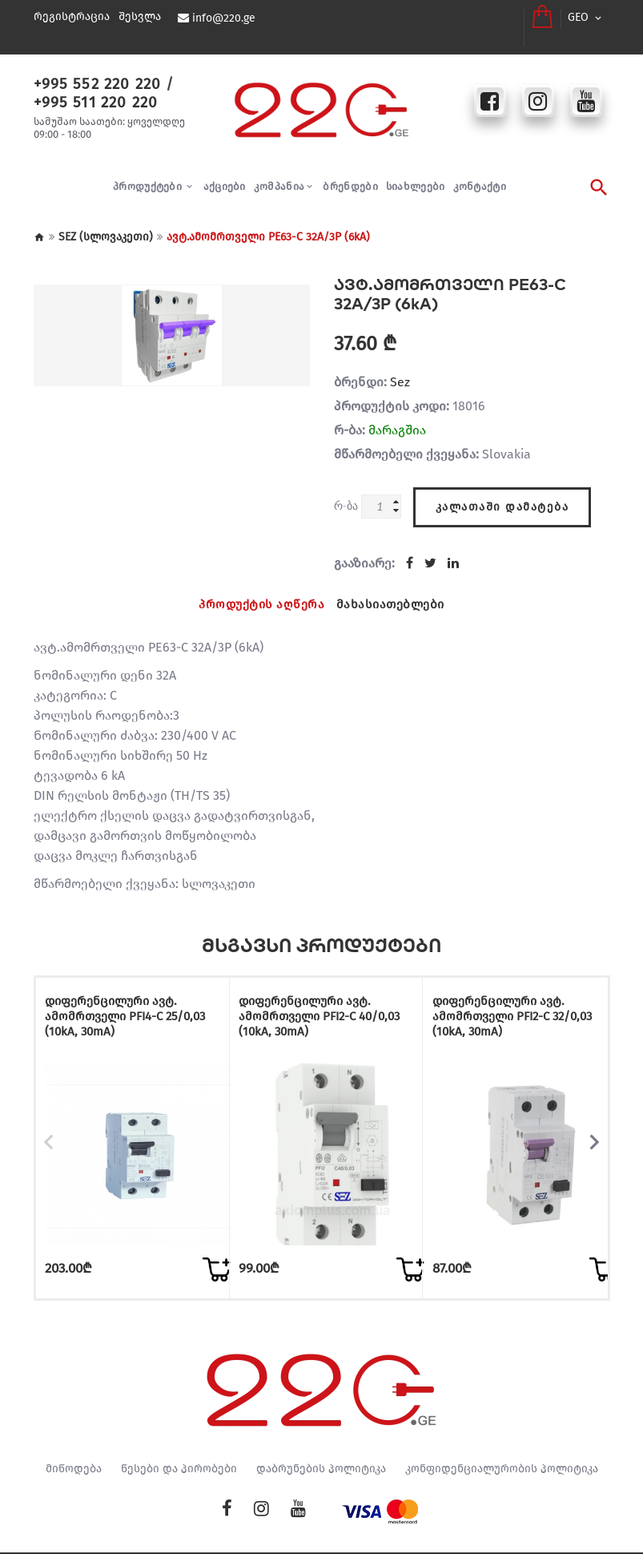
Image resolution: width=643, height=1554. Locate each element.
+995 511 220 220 (89, 87)
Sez (400, 368)
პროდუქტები (148, 173)
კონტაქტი (479, 173)
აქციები (224, 173)
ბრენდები (350, 173)
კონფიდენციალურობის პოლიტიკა (501, 1430)
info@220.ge (223, 18)
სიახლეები (415, 173)
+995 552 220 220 (90, 70)
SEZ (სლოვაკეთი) (105, 223)
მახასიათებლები (392, 587)
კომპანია (279, 173)
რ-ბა (346, 492)
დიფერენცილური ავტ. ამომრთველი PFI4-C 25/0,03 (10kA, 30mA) (123, 998)
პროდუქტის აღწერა (259, 587)
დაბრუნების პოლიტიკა (321, 1430)
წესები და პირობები (179, 1430)
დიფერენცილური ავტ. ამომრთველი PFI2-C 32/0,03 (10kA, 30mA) (511, 998)
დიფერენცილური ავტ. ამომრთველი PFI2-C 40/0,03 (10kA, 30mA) (318, 998)
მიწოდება (74, 1430)
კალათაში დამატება (502, 488)
